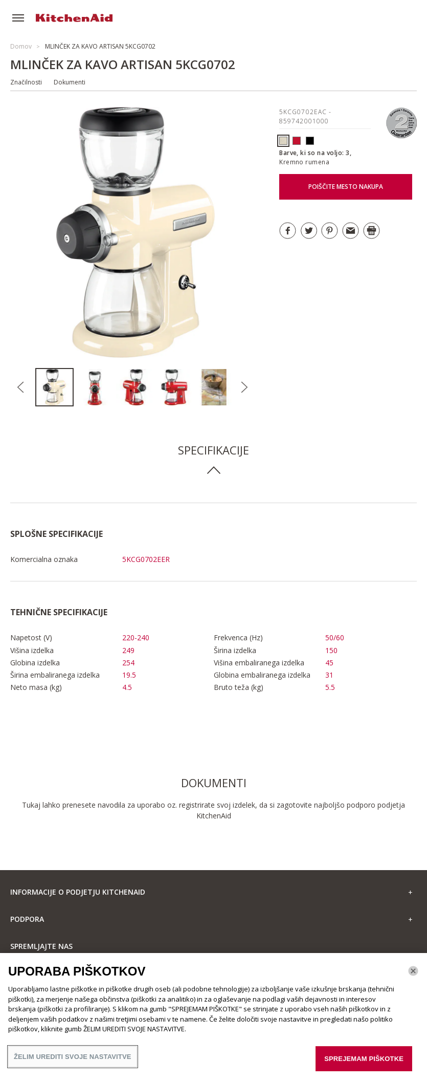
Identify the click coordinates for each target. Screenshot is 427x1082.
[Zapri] (413, 974)
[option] (55, 387)
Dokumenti (69, 82)
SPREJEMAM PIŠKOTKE (363, 1062)
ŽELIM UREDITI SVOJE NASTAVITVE (72, 1060)
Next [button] (244, 387)
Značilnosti (26, 82)
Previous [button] (21, 387)
